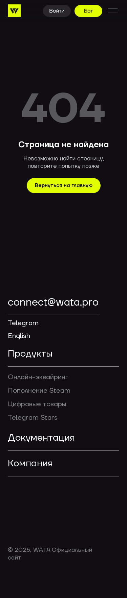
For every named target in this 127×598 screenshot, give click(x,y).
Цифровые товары (37, 404)
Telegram (23, 323)
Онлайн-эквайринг (38, 377)
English (19, 336)
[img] (43, 280)
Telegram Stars (33, 417)
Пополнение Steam (39, 390)
